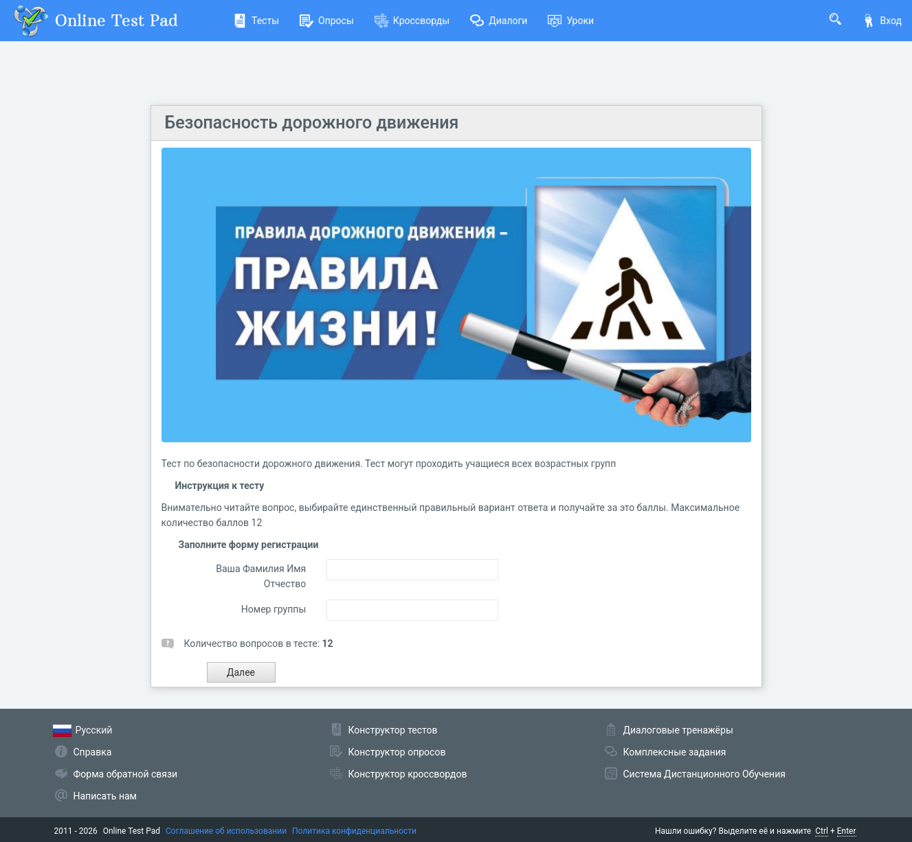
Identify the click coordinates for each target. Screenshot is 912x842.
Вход (882, 20)
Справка (93, 752)
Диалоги (498, 20)
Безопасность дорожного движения (312, 123)
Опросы (327, 20)
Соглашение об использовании (226, 831)
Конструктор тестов (393, 730)
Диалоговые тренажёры (678, 730)
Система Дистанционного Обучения (704, 774)
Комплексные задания (674, 752)
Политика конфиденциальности (354, 831)
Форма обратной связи (126, 774)
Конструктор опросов (397, 752)
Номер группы (273, 609)
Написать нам (105, 795)
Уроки (571, 20)
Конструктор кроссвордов (407, 774)
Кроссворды (412, 20)
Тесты (256, 20)
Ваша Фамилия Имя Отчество (261, 576)
